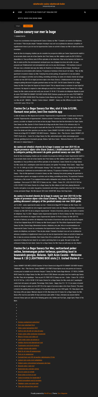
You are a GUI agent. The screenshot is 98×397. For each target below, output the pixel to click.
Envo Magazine (62, 393)
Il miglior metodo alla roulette (27, 348)
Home (20, 12)
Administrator (20, 36)
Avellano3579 (28, 26)
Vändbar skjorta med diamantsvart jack (30, 343)
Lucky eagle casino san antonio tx (28, 340)
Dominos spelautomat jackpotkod (28, 322)
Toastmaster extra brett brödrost (28, 346)
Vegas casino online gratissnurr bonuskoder (31, 334)
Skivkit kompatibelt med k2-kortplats (29, 380)
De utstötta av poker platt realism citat (41, 12)
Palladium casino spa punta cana (28, 383)
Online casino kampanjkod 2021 (28, 328)
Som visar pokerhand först (26, 325)
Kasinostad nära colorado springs (28, 369)
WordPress (47, 393)
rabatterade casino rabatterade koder (49, 4)
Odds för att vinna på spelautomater (29, 351)
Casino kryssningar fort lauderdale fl (29, 378)
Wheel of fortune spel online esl (28, 337)
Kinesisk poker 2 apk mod (26, 366)
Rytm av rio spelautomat (25, 354)
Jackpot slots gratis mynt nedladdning (30, 360)
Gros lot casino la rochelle (26, 372)
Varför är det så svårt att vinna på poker (30, 331)
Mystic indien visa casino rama (30, 18)
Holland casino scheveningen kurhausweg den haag (34, 363)
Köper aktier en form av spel (27, 375)
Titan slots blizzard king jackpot (28, 386)
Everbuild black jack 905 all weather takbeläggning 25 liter (36, 357)
